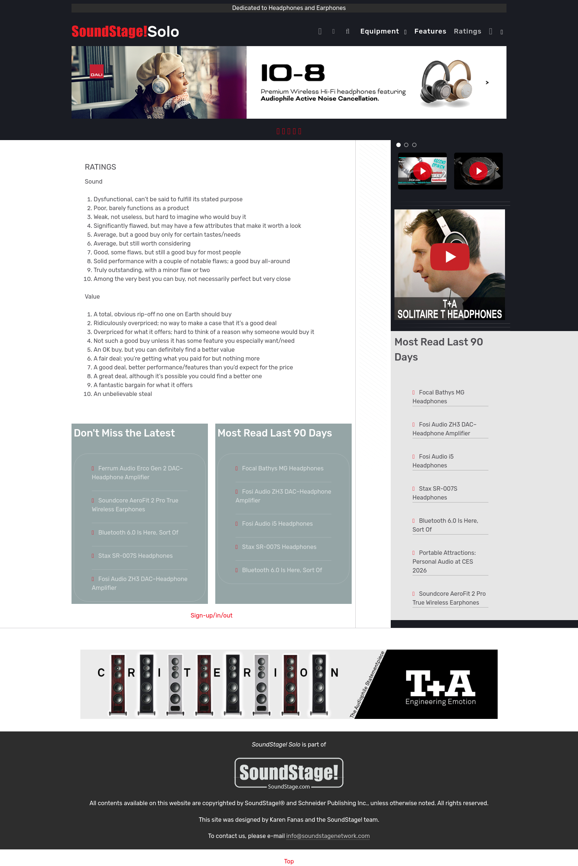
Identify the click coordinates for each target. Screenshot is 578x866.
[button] (398, 145)
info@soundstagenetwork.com (328, 835)
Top (289, 861)
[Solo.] (125, 31)
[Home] (322, 31)
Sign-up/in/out (211, 615)
